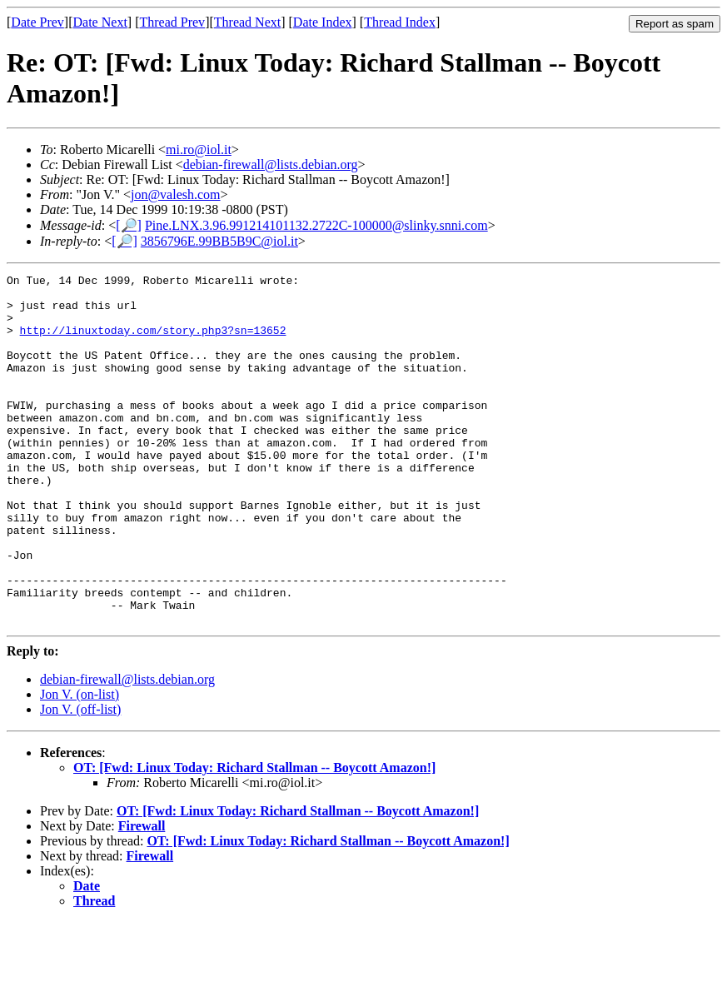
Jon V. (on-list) (79, 764)
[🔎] (129, 225)
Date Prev (37, 22)
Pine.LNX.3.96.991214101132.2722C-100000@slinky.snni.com (316, 225)
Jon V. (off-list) (80, 779)
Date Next (100, 22)
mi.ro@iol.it (199, 149)
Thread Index (400, 22)
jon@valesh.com (176, 194)
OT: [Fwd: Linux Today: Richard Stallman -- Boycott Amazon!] (254, 837)
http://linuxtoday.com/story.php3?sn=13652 (153, 342)
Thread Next (247, 22)
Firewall (142, 896)
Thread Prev (172, 22)
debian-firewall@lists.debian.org (270, 164)
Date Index (322, 22)
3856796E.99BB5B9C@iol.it (219, 241)
